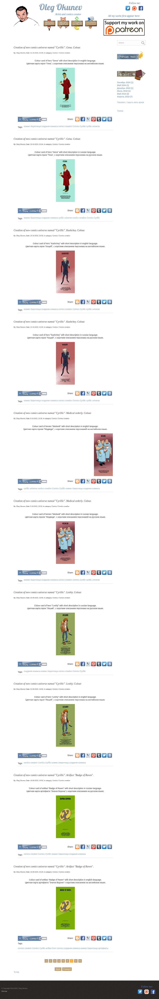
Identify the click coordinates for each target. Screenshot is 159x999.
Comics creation (64, 53)
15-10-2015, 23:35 (36, 236)
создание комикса (49, 126)
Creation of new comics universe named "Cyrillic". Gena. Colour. (47, 47)
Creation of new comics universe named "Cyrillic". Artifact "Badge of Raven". (54, 775)
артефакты (103, 948)
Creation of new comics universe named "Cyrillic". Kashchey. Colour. (49, 230)
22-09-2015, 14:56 (36, 689)
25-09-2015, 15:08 (36, 598)
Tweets (120, 111)
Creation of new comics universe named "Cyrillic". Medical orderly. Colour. (52, 413)
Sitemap (4, 991)
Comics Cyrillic (79, 126)
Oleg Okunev (60, 7)
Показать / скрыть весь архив (130, 102)
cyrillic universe (93, 126)
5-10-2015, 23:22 (36, 506)
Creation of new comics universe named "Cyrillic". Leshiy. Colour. (48, 592)
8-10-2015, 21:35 (36, 418)
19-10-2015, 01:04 (36, 144)
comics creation (65, 126)
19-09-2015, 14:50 (36, 780)
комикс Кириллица (32, 126)
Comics (55, 53)
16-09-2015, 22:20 (36, 872)
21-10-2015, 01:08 (36, 53)
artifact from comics (54, 948)
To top (16, 972)
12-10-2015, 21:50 (36, 327)
